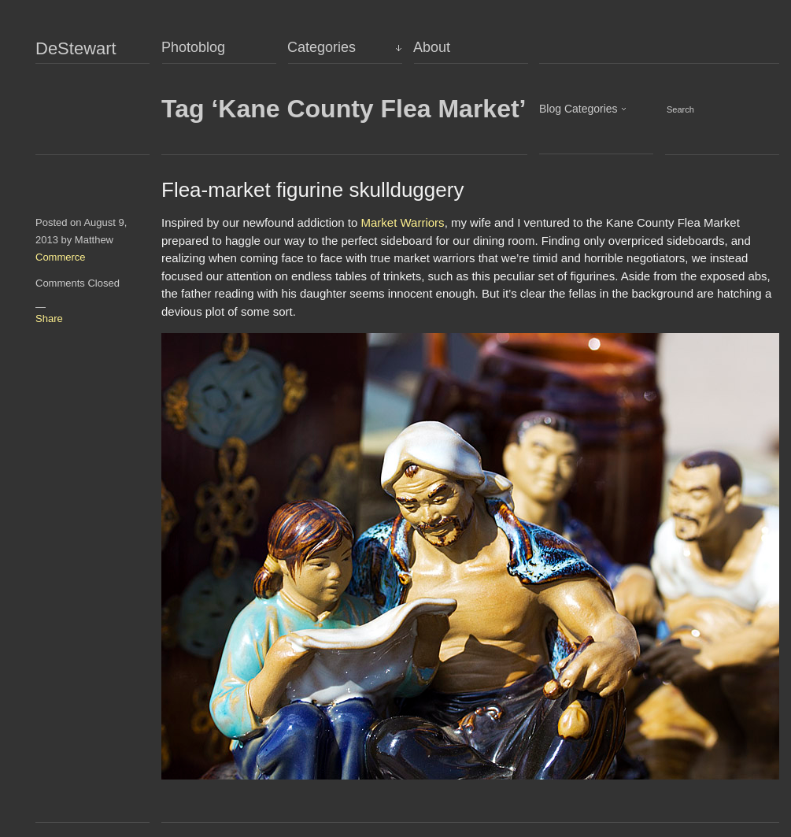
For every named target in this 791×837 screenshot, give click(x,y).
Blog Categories (578, 108)
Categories (321, 47)
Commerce (60, 257)
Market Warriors (403, 222)
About (431, 47)
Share (49, 318)
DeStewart (75, 48)
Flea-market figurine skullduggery (312, 190)
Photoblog (193, 47)
